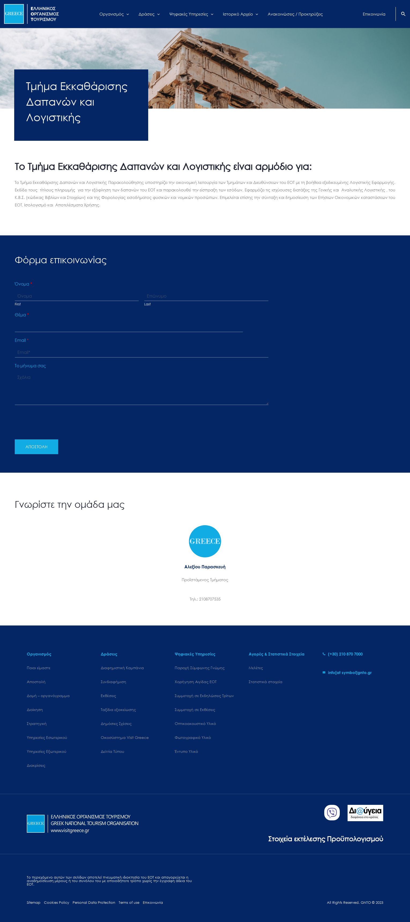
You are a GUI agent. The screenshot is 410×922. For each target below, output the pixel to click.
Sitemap (33, 902)
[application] (130, 14)
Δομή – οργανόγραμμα (48, 695)
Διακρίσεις (36, 765)
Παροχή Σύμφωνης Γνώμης (200, 667)
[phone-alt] (343, 654)
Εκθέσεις (108, 695)
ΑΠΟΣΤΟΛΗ (36, 446)
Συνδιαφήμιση (113, 681)
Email (22, 340)
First (18, 304)
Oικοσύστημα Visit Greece (125, 737)
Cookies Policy (56, 902)
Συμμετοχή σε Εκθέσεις (195, 709)
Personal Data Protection (94, 902)
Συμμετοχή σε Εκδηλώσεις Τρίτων (204, 695)
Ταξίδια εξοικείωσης (118, 709)
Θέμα (22, 314)
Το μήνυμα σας (30, 365)
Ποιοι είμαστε (38, 667)
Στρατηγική (37, 723)
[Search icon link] (403, 14)
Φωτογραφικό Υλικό (193, 737)
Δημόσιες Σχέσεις (116, 723)
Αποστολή (36, 681)
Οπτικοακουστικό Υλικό (195, 723)
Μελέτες (256, 667)
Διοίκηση (35, 709)
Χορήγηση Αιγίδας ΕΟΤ (196, 681)
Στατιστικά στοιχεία (265, 681)
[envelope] (347, 672)
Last (147, 304)
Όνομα (23, 284)
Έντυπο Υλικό (186, 751)
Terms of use (129, 902)
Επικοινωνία (153, 902)
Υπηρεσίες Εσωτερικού (47, 737)
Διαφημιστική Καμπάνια (122, 667)
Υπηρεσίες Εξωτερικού (46, 751)
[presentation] (55, 430)
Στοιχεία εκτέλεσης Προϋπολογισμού (325, 838)
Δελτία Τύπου (112, 751)
